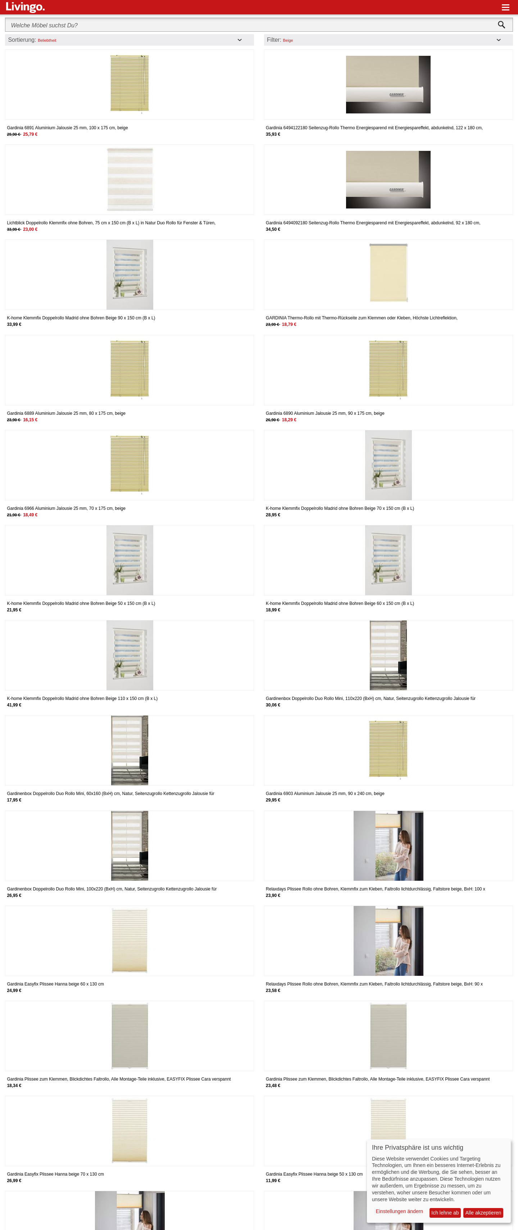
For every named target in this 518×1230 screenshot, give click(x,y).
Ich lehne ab (445, 1213)
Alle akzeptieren (483, 1213)
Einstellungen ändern (399, 1211)
